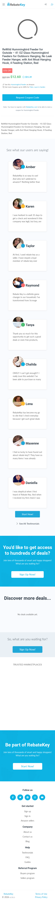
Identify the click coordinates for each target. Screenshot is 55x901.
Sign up (27, 811)
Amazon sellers (27, 820)
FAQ (27, 857)
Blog (27, 841)
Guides (27, 862)
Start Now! (27, 514)
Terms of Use (41, 894)
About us (27, 832)
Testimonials (27, 852)
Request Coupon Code (27, 97)
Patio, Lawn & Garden (37, 87)
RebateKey (8, 894)
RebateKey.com (31, 107)
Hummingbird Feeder (18, 84)
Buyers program (27, 873)
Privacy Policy (41, 897)
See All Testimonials (27, 523)
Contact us (27, 836)
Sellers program (27, 878)
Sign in (27, 816)
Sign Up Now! (27, 574)
